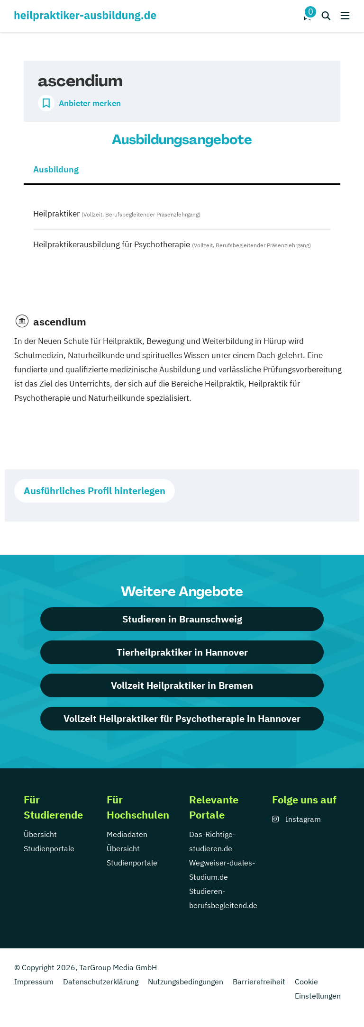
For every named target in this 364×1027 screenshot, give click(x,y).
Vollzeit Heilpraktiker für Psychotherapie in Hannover (182, 718)
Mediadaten (127, 834)
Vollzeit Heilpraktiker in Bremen (182, 685)
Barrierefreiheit (259, 981)
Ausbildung (56, 169)
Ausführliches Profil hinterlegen (94, 490)
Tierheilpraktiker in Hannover (182, 652)
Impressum (34, 981)
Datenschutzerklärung (100, 981)
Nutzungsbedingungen (185, 981)
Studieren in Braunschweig (182, 619)
